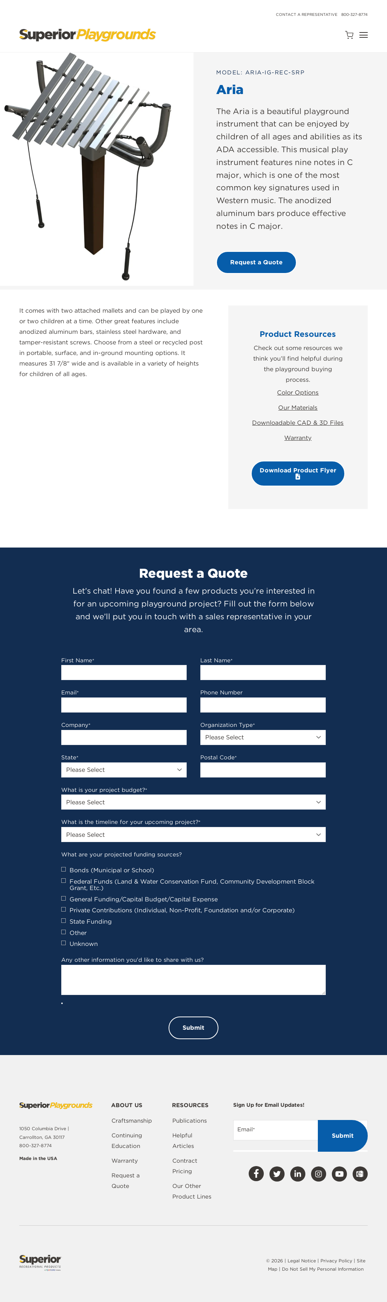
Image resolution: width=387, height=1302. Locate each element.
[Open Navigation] (363, 35)
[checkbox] (193, 907)
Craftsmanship (131, 1120)
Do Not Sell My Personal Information (323, 1269)
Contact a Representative (306, 14)
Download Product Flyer (298, 473)
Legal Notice (302, 1260)
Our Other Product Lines (191, 1191)
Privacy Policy (336, 1260)
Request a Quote (125, 1180)
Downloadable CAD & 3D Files (298, 422)
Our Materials (297, 407)
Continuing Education (126, 1140)
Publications (189, 1120)
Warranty (297, 437)
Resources (190, 1106)
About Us (126, 1106)
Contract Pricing (184, 1166)
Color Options (298, 392)
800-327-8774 (354, 14)
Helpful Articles (183, 1140)
